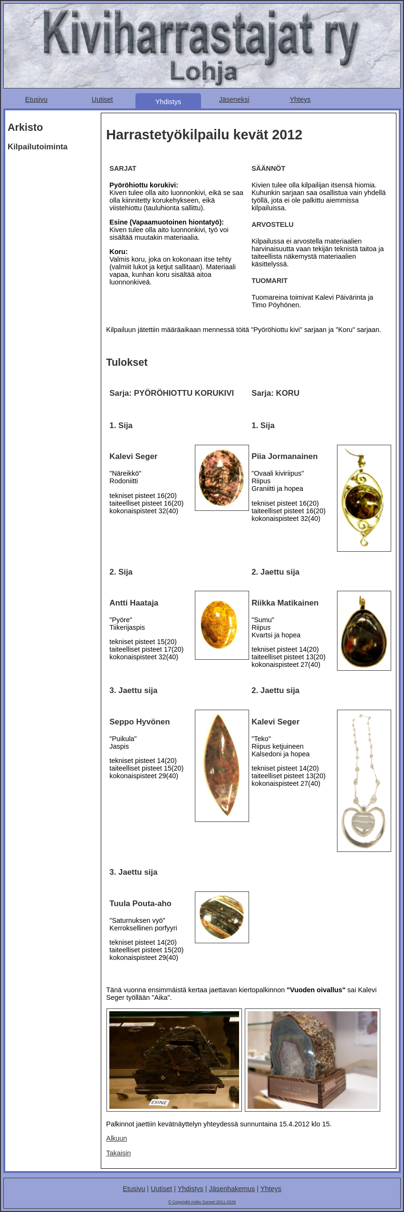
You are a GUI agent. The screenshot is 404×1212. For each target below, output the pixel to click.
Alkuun (116, 1138)
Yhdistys (168, 102)
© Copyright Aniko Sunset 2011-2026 (202, 1202)
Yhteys (299, 99)
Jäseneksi (234, 99)
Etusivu (36, 99)
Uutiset (102, 99)
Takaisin (118, 1153)
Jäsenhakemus (232, 1188)
